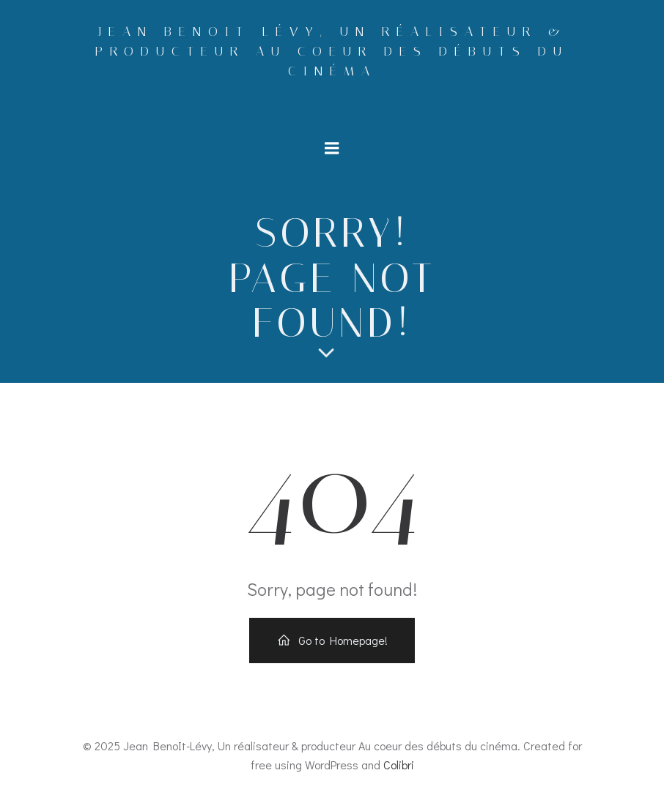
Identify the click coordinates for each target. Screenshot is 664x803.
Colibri (398, 764)
